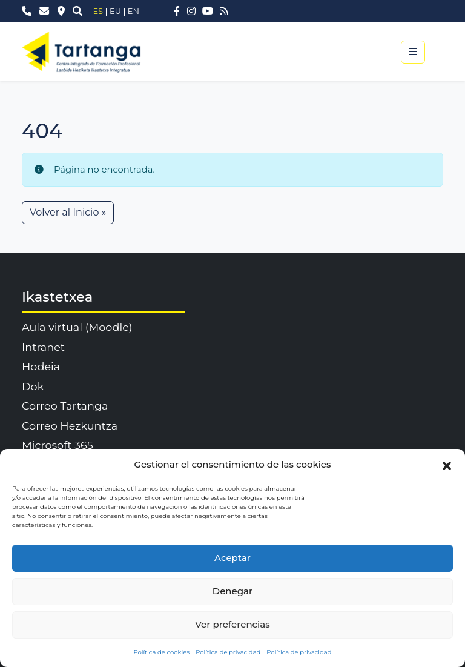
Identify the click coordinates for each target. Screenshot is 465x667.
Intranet (43, 346)
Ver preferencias (232, 624)
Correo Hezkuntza (69, 425)
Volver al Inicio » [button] (68, 212)
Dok (33, 386)
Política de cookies (161, 652)
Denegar (232, 591)
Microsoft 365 (57, 445)
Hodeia (41, 366)
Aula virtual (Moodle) (77, 326)
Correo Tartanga (65, 405)
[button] (447, 465)
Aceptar (232, 557)
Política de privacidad (228, 652)
